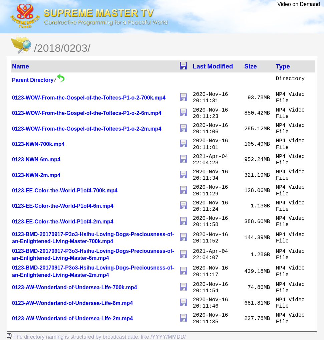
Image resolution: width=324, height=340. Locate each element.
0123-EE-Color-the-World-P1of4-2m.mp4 (62, 221)
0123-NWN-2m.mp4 (36, 175)
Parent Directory (33, 80)
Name (20, 66)
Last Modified (213, 66)
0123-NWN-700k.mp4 (38, 144)
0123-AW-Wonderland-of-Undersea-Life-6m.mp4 (72, 303)
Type (283, 66)
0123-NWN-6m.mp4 (36, 159)
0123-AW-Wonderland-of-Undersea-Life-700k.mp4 (74, 287)
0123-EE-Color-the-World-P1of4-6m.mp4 (62, 206)
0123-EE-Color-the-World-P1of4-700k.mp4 (64, 190)
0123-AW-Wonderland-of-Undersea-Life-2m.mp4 (72, 318)
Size (250, 66)
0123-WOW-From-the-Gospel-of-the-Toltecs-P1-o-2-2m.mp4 (86, 129)
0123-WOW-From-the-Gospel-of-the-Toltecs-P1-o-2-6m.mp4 (86, 113)
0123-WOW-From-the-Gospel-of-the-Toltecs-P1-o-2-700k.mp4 (89, 98)
